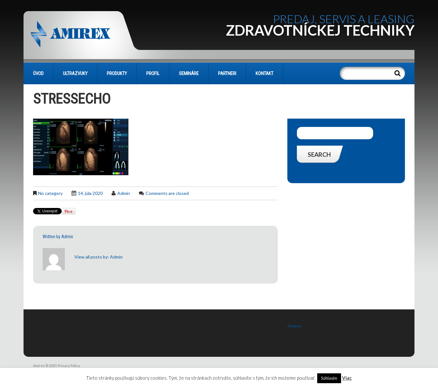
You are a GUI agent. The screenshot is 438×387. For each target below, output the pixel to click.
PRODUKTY (117, 73)
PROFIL (153, 73)
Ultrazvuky (75, 73)
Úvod (38, 73)
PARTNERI (227, 73)
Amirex (294, 325)
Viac (347, 378)
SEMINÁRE (189, 73)
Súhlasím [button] (329, 378)
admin (123, 193)
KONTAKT (264, 73)
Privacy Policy (69, 365)
